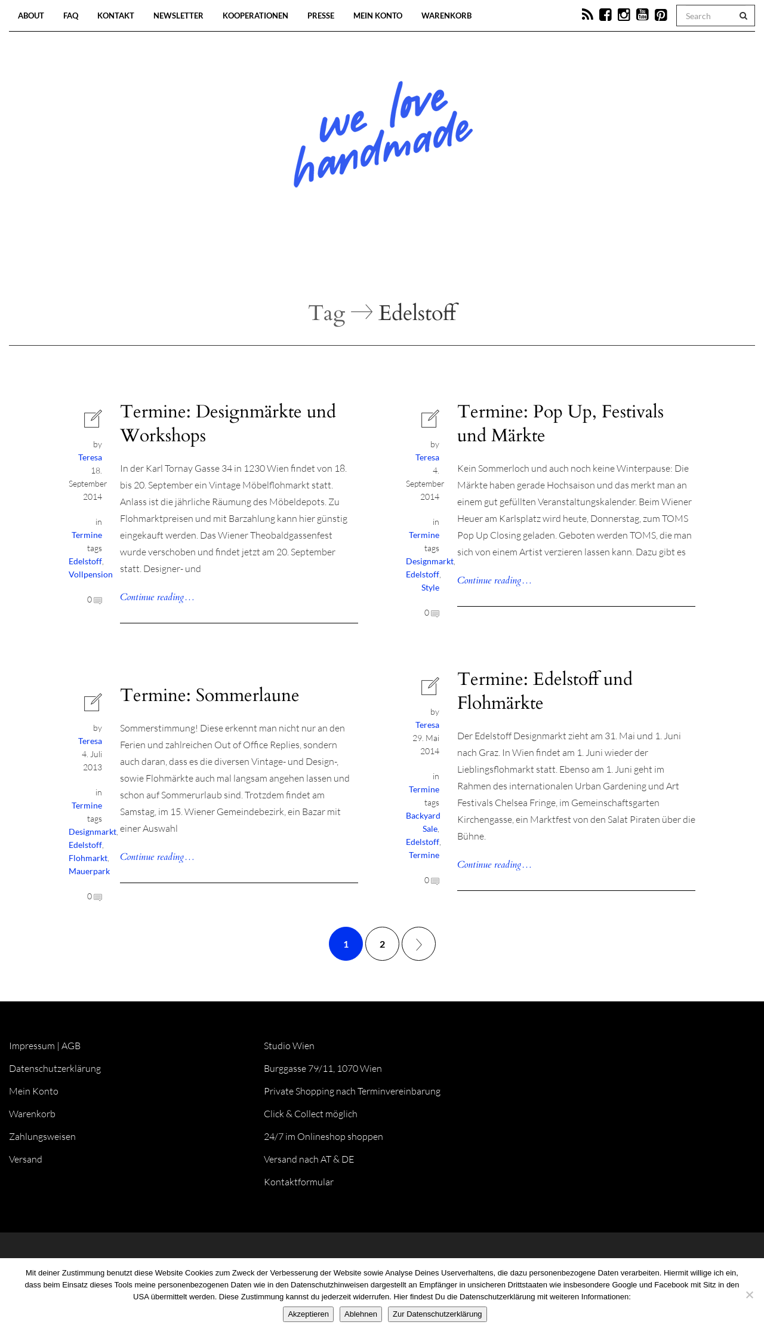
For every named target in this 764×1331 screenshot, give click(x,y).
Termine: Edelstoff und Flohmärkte (545, 691)
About (31, 15)
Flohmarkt (88, 858)
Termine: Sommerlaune (210, 695)
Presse (320, 15)
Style (430, 587)
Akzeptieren (308, 1314)
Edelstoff (85, 561)
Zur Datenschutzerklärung (437, 1314)
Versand (25, 1159)
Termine (87, 535)
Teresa (90, 457)
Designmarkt (430, 561)
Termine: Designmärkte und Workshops (228, 423)
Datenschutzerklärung (55, 1068)
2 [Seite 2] (382, 943)
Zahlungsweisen (42, 1136)
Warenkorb (446, 15)
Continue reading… (157, 597)
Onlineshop (484, 263)
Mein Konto (377, 15)
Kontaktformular (299, 1182)
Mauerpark (89, 871)
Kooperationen (255, 15)
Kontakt (115, 15)
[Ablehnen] (749, 1295)
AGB (71, 1046)
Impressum (32, 1046)
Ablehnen (360, 1314)
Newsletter (178, 15)
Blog (259, 263)
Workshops (360, 263)
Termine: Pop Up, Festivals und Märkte (560, 423)
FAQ (70, 15)
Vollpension (91, 574)
